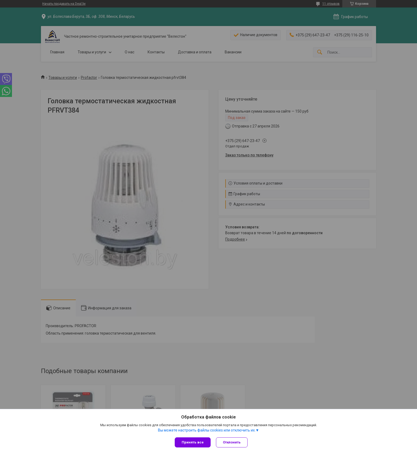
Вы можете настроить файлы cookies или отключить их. (207, 430)
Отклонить (232, 442)
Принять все (193, 442)
